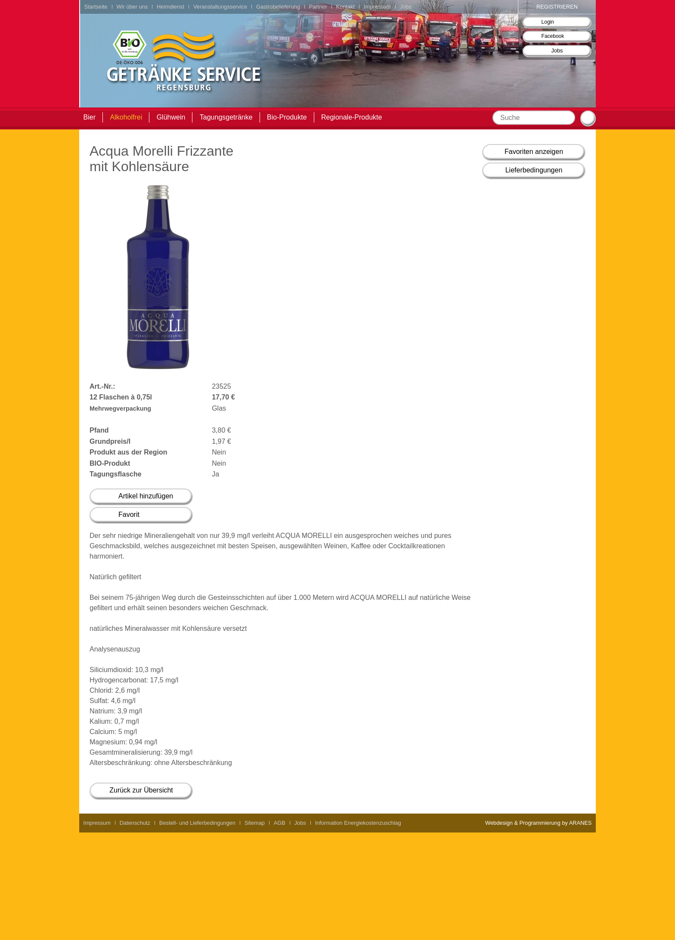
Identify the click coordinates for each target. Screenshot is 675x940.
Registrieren (557, 6)
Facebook (553, 36)
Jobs (557, 50)
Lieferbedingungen (534, 170)
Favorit (128, 514)
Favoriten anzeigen (534, 151)
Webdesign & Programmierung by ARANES (538, 823)
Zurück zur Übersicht (141, 790)
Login (548, 22)
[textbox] (533, 118)
